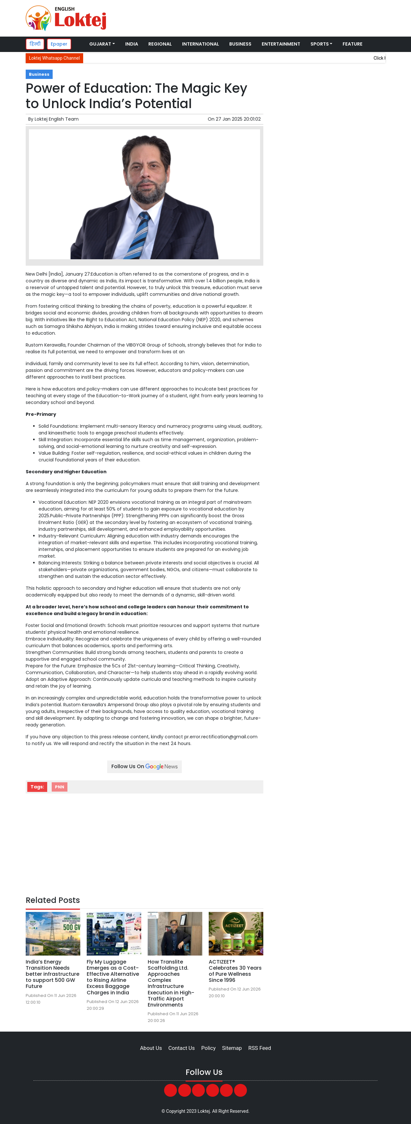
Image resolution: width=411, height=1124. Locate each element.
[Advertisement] (264, 17)
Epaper (59, 44)
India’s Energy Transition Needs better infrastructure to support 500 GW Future (52, 974)
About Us (151, 1048)
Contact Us (181, 1048)
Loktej (204, 1111)
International (200, 44)
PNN (59, 787)
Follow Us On (144, 766)
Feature (353, 44)
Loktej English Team (57, 119)
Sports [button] (319, 44)
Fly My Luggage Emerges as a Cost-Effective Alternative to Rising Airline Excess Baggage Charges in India (113, 977)
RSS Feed (259, 1048)
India (131, 44)
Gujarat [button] (100, 44)
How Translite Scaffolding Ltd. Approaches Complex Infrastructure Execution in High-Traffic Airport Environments (171, 983)
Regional (160, 44)
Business (240, 44)
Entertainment (281, 44)
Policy (208, 1048)
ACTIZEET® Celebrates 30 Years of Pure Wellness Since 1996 (235, 971)
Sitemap (232, 1048)
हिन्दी (35, 44)
